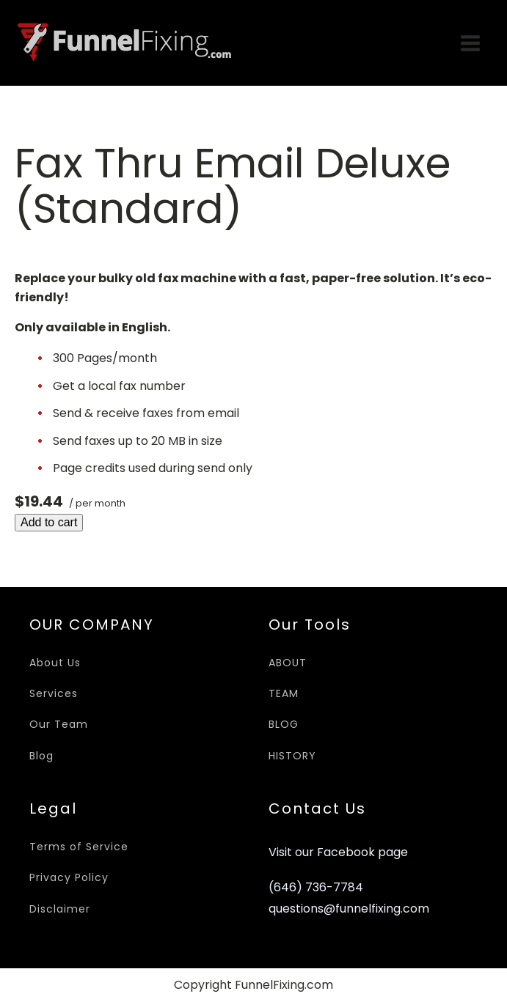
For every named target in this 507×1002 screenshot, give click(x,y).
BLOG (284, 724)
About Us (55, 662)
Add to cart (49, 522)
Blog (41, 755)
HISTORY (292, 755)
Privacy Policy (69, 877)
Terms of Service (78, 846)
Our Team (58, 724)
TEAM (284, 693)
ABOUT (288, 662)
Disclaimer (59, 909)
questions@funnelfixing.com (349, 909)
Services (53, 693)
